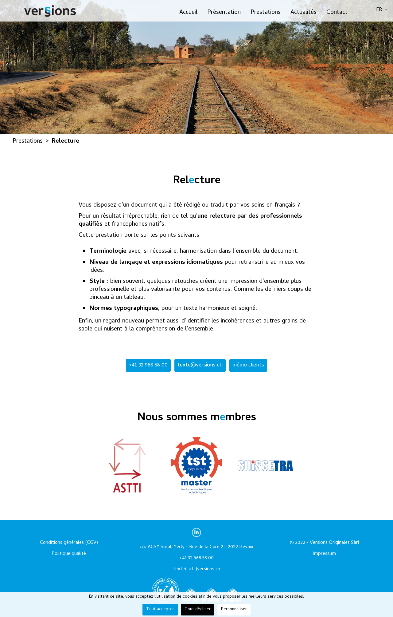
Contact (337, 13)
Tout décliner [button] (198, 609)
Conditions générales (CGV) (69, 543)
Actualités (303, 13)
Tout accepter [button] (160, 609)
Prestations (266, 13)
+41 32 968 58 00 (148, 365)
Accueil (188, 13)
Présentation (224, 13)
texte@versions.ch (200, 365)
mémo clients (248, 365)
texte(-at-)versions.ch (196, 569)
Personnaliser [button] (234, 609)
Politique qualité (69, 554)
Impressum (324, 554)
